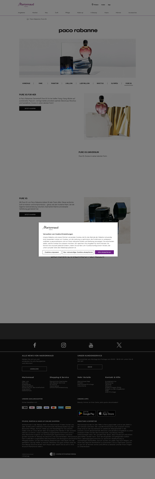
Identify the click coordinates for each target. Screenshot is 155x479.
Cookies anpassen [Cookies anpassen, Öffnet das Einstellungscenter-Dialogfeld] (52, 252)
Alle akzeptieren (104, 252)
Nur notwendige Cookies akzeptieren (78, 252)
